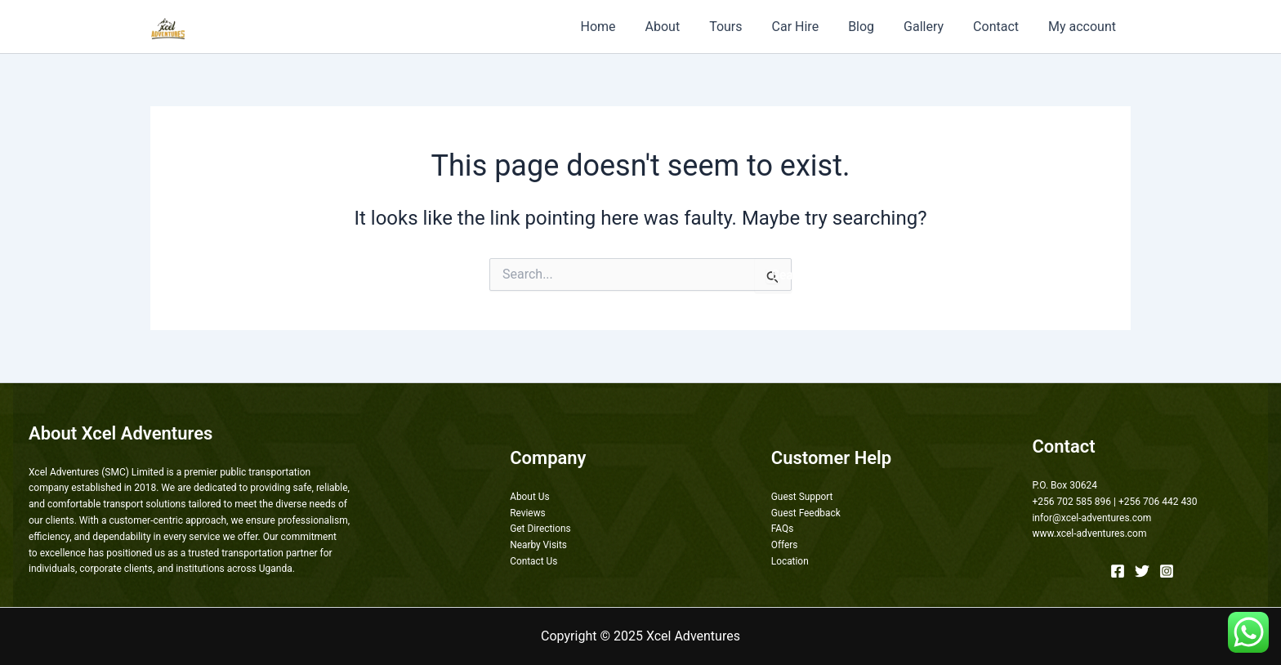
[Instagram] (1166, 571)
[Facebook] (1117, 571)
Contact (1001, 26)
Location (790, 561)
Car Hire (810, 26)
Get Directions (540, 528)
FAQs (782, 528)
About (684, 26)
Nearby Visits (539, 545)
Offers (784, 545)
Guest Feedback (806, 513)
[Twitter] (1142, 571)
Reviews (528, 513)
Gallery (932, 26)
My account (1084, 26)
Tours (743, 26)
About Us (530, 496)
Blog (872, 26)
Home (622, 26)
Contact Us (534, 561)
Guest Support (802, 496)
